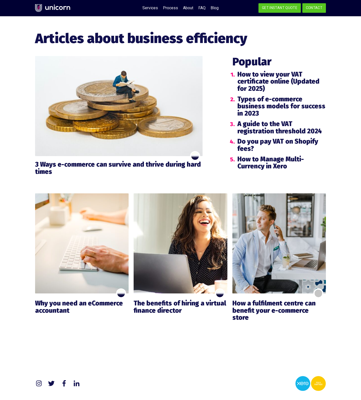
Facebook (64, 383)
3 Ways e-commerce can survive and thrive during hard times (118, 168)
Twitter (51, 383)
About (188, 8)
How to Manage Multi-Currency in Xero (270, 162)
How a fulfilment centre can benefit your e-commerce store (274, 310)
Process (170, 8)
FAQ (202, 8)
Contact (314, 8)
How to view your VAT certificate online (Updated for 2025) (278, 82)
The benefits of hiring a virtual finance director (180, 306)
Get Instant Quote (279, 8)
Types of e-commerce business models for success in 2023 (281, 106)
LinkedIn (76, 383)
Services (150, 8)
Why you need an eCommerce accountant (79, 306)
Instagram (39, 383)
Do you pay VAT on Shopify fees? (277, 145)
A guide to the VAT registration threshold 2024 (279, 127)
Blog (215, 8)
